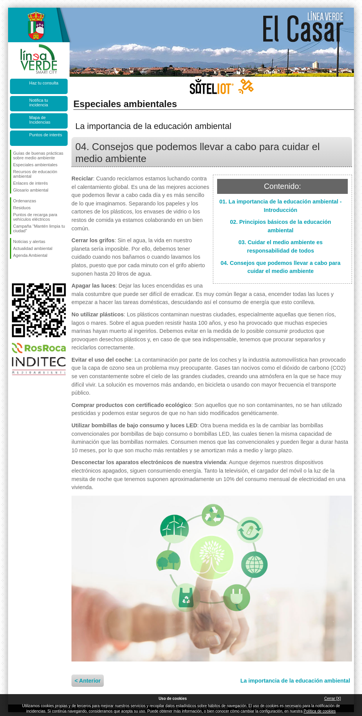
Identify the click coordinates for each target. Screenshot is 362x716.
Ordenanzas (24, 200)
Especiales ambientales (35, 164)
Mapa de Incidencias (39, 119)
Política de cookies (319, 711)
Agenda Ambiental (30, 255)
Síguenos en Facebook (14, 271)
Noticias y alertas (29, 241)
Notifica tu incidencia (38, 102)
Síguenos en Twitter (27, 271)
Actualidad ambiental (32, 248)
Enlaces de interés (30, 183)
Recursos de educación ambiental (35, 174)
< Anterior (88, 681)
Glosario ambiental (30, 190)
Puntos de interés (45, 134)
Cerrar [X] (332, 698)
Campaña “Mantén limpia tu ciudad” (39, 228)
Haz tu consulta (43, 83)
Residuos (22, 207)
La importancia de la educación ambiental (295, 681)
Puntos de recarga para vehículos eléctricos (35, 217)
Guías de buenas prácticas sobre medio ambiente (38, 155)
